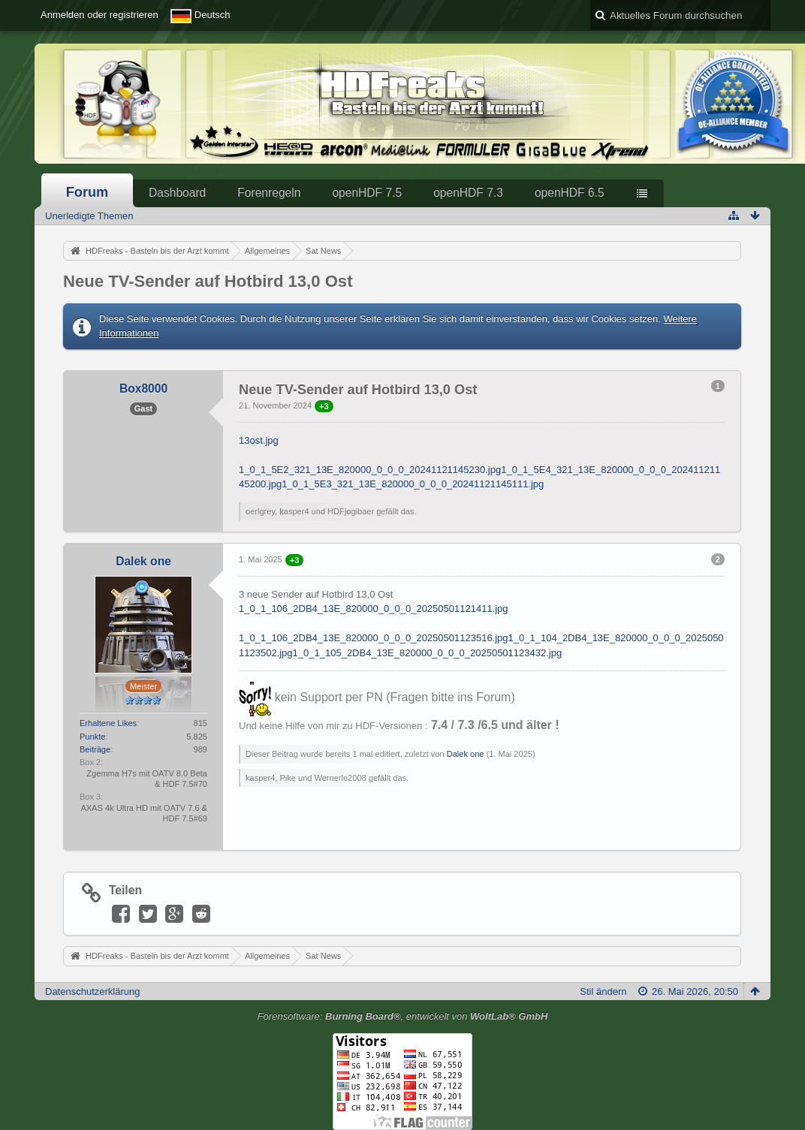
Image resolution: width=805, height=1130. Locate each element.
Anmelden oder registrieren (99, 14)
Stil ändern (603, 991)
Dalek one (465, 753)
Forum (87, 192)
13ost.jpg (259, 440)
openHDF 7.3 (468, 192)
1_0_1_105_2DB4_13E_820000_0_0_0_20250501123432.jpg (427, 652)
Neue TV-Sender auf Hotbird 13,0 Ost (208, 281)
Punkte (92, 736)
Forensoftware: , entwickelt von (403, 1016)
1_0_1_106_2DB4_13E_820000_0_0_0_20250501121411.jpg (373, 608)
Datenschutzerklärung (92, 991)
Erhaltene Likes (108, 723)
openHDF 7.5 (367, 192)
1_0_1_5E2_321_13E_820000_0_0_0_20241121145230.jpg (370, 469)
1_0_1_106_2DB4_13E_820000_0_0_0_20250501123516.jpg (373, 637)
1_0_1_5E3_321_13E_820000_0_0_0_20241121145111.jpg (413, 484)
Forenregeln (268, 192)
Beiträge (95, 749)
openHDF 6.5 (570, 192)
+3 (324, 406)
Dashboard (177, 192)
